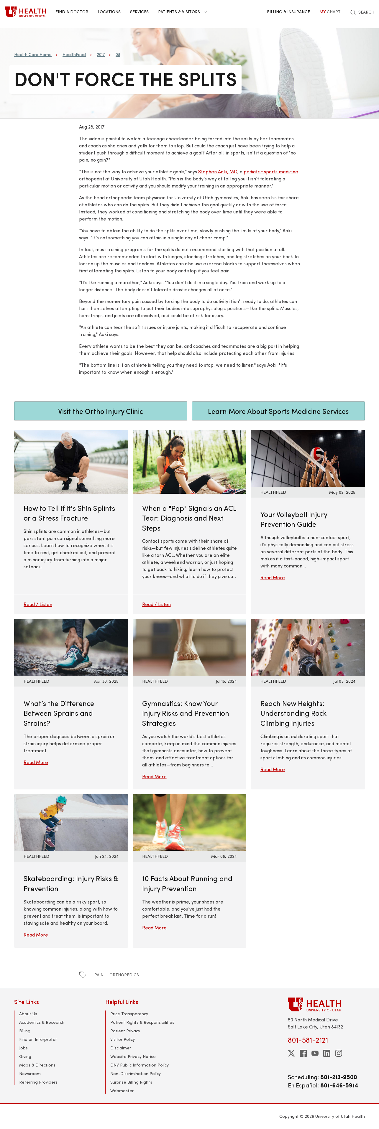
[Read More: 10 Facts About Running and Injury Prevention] (190, 822)
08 (118, 54)
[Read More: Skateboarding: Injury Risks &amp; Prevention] (71, 822)
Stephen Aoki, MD (217, 171)
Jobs (23, 1048)
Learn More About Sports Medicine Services (278, 411)
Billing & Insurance (288, 11)
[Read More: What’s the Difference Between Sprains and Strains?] (71, 646)
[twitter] (291, 1053)
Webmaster (122, 1090)
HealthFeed (74, 54)
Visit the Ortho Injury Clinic (100, 411)
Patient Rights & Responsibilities (142, 1022)
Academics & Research (41, 1022)
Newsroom (30, 1073)
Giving (25, 1056)
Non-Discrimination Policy (135, 1073)
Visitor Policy (122, 1039)
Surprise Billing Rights (131, 1082)
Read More (272, 577)
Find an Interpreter (38, 1039)
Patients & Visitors (182, 11)
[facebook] (303, 1053)
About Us (28, 1013)
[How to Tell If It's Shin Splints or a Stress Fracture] (71, 522)
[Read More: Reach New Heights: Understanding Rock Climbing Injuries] (308, 646)
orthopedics (124, 974)
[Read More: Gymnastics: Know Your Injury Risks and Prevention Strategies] (190, 646)
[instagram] (338, 1053)
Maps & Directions (37, 1065)
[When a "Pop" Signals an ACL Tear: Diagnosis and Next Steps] (190, 522)
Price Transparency (129, 1013)
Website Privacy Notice (133, 1056)
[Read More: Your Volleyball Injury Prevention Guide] (308, 457)
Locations (109, 11)
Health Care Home (33, 54)
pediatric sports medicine (271, 171)
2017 (101, 54)
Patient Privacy (125, 1030)
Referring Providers (38, 1082)
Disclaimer (120, 1048)
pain (99, 974)
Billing (24, 1030)
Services (139, 11)
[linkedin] (326, 1053)
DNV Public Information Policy (139, 1065)
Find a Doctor (71, 11)
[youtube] (315, 1053)
